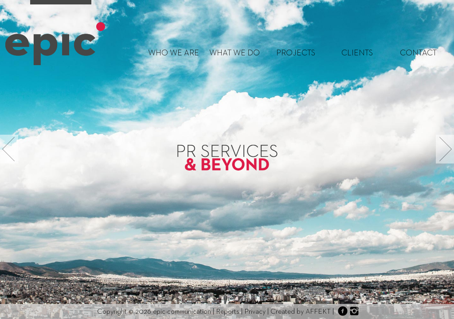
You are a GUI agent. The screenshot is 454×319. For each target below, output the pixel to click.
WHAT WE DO (234, 53)
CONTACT (418, 53)
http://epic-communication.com (55, 43)
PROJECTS (295, 53)
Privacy (255, 311)
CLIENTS (357, 53)
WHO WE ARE (173, 53)
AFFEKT (318, 311)
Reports (227, 311)
